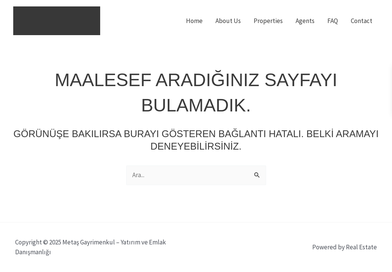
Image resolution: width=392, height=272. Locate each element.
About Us (228, 21)
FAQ (332, 21)
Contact (361, 21)
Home (194, 21)
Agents (305, 21)
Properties (268, 21)
